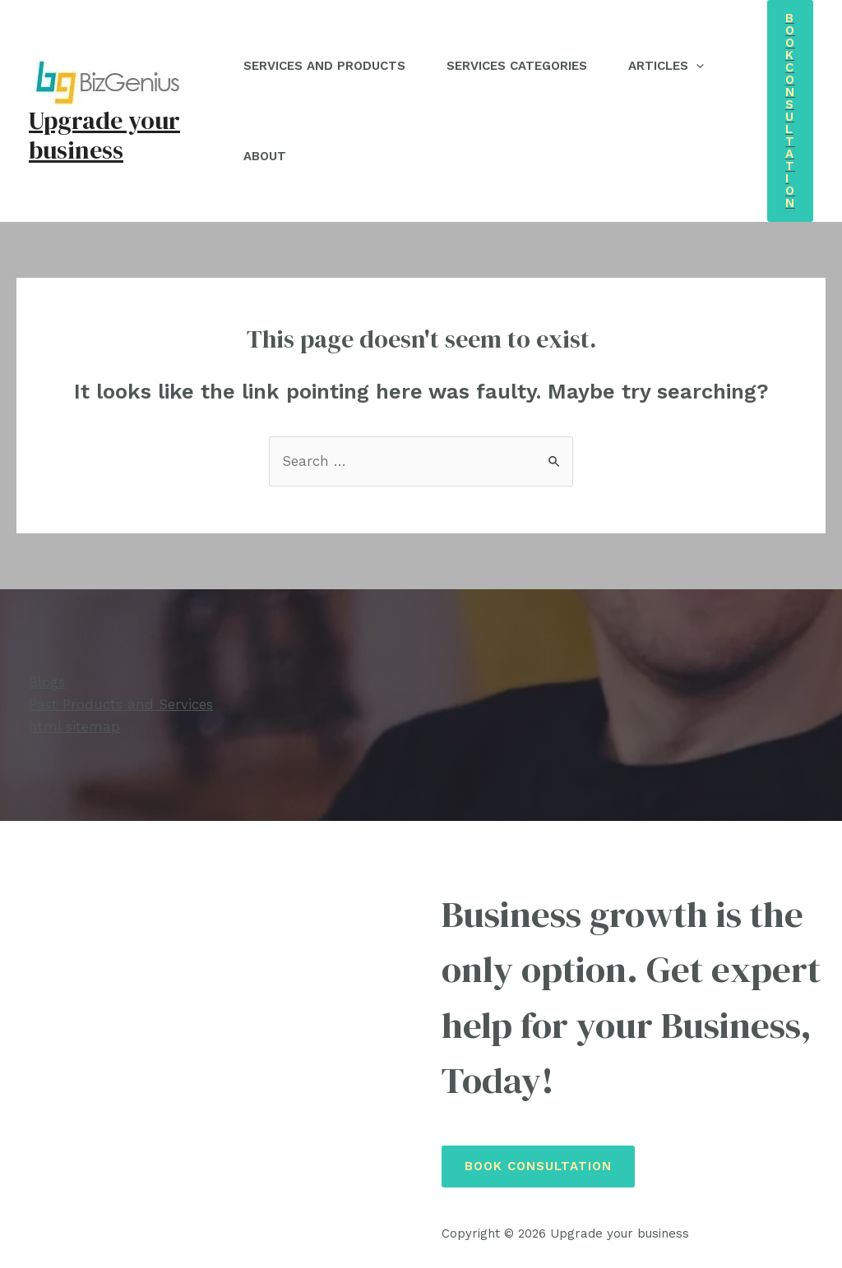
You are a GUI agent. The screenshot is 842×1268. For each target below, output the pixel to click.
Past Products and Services (121, 704)
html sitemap (74, 726)
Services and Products (324, 65)
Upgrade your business (104, 135)
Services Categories (516, 65)
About (264, 156)
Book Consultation (538, 1166)
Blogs (47, 682)
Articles (666, 66)
